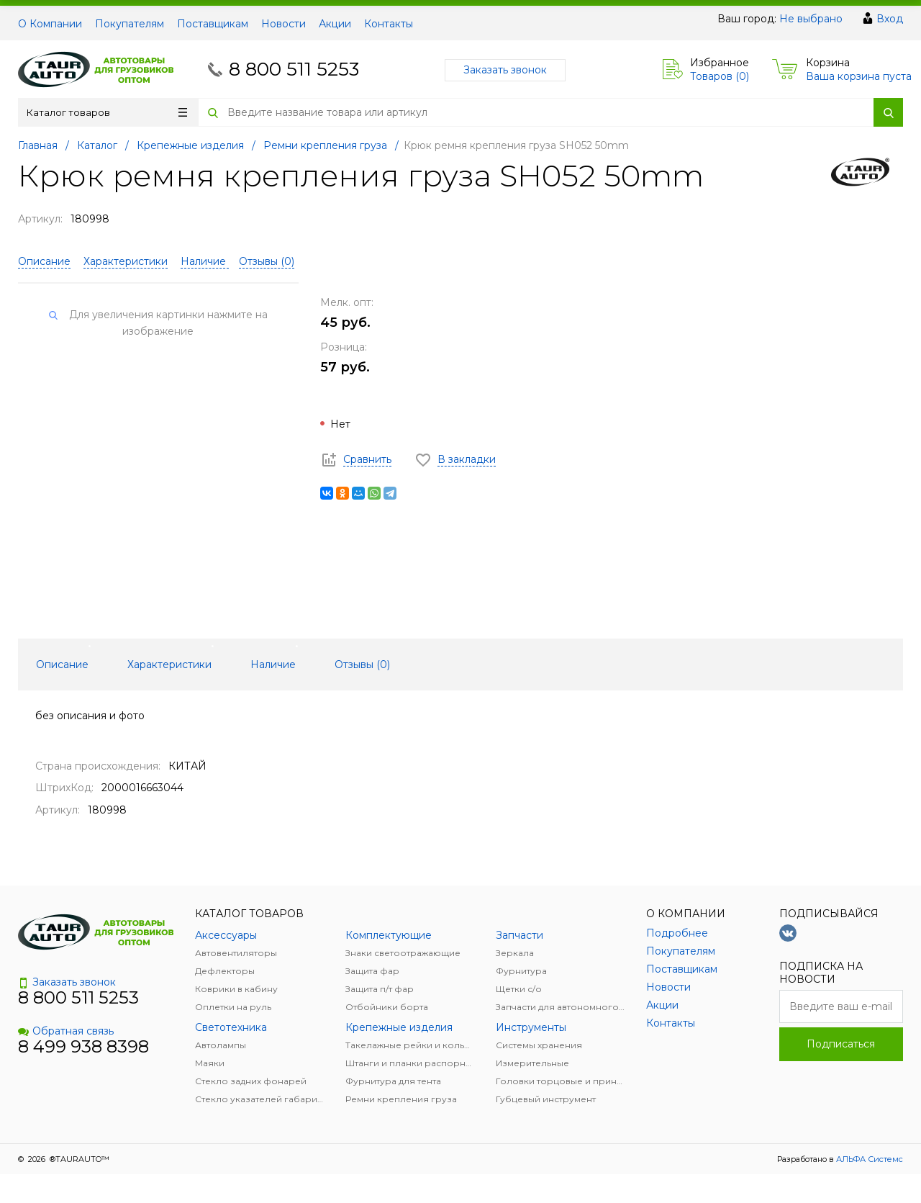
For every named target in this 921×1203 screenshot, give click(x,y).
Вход (889, 18)
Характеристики (125, 261)
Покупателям (129, 23)
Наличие (205, 261)
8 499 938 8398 (83, 1046)
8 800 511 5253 (294, 69)
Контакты (388, 23)
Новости (283, 23)
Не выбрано (811, 18)
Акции (335, 23)
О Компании (50, 23)
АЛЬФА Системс (868, 1159)
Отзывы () (266, 261)
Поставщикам (212, 23)
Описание (44, 261)
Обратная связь (66, 1030)
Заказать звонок (505, 69)
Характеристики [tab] (169, 664)
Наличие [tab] (273, 664)
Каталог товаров (107, 112)
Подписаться (841, 1043)
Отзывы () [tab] (362, 664)
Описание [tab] (62, 664)
